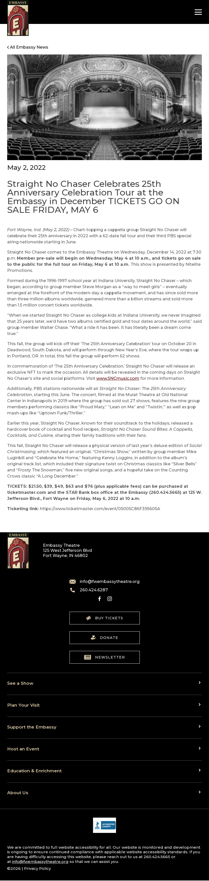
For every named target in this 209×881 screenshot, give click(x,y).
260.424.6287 (88, 590)
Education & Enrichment (34, 770)
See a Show (20, 683)
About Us (17, 792)
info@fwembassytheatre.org (104, 582)
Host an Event (23, 748)
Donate (104, 637)
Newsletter (104, 657)
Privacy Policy (37, 868)
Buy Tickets (104, 618)
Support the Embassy (31, 726)
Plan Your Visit (23, 705)
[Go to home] (18, 18)
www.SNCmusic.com (117, 378)
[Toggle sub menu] (200, 682)
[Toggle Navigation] (197, 12)
